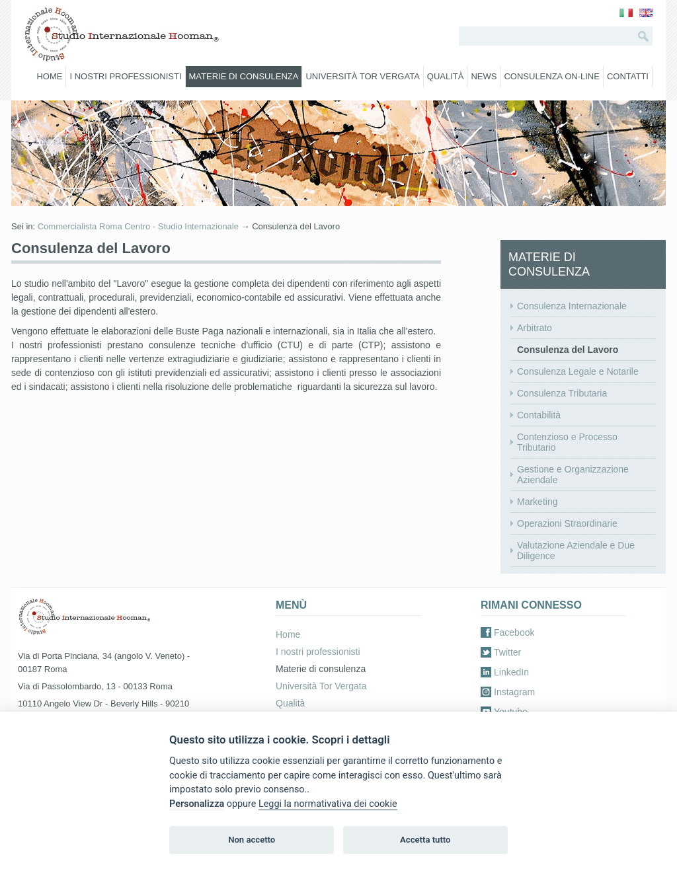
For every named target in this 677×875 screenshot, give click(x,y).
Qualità (445, 76)
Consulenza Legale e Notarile (578, 371)
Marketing (537, 501)
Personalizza (196, 804)
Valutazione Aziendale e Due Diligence (576, 550)
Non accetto (251, 840)
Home (49, 76)
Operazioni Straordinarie (567, 523)
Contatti (628, 76)
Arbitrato (534, 328)
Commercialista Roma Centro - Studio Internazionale (138, 226)
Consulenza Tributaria (562, 393)
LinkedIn (511, 672)
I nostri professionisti (125, 76)
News (484, 76)
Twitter (507, 652)
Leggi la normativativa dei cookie (328, 804)
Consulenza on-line (551, 76)
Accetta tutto (425, 840)
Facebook (514, 632)
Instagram (514, 692)
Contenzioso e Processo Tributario (567, 442)
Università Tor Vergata (362, 76)
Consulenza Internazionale (572, 306)
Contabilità (539, 415)
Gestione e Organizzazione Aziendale (573, 474)
